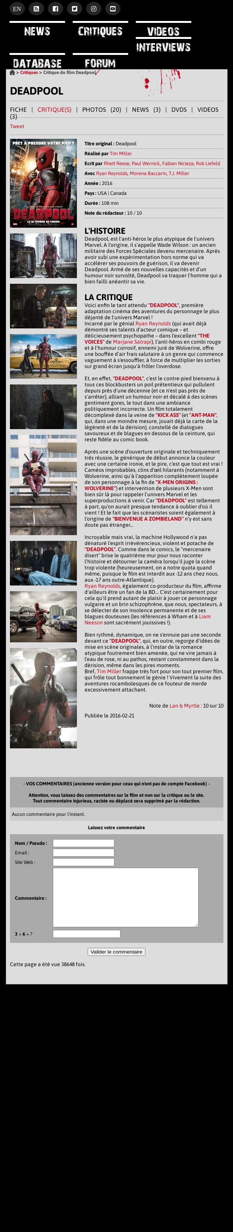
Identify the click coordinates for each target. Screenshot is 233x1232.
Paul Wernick (146, 163)
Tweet (17, 126)
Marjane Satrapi (132, 342)
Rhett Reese (116, 163)
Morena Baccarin (148, 173)
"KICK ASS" (168, 415)
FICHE (18, 109)
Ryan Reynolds (111, 173)
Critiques (29, 72)
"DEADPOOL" (163, 305)
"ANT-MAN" (203, 415)
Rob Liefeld (208, 163)
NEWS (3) (146, 109)
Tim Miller (121, 153)
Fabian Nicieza (178, 163)
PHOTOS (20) (101, 109)
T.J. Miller (179, 173)
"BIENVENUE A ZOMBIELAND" (148, 519)
